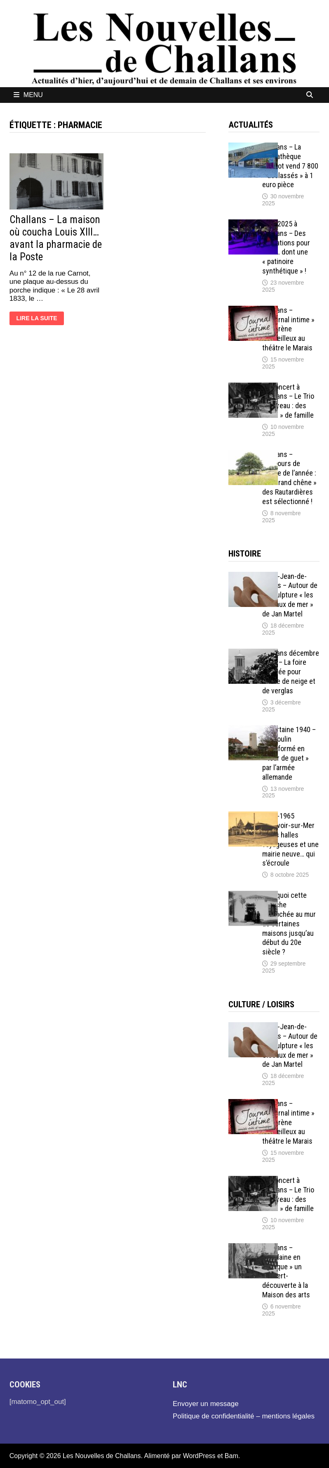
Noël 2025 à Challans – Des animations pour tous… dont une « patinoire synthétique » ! (286, 247)
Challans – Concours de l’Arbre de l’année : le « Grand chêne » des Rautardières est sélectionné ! (289, 478)
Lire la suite (36, 319)
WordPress (199, 1455)
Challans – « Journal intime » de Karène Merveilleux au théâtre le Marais (288, 329)
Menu (28, 94)
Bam (231, 1455)
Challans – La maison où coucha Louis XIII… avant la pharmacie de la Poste (55, 238)
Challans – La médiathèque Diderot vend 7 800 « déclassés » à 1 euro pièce (290, 166)
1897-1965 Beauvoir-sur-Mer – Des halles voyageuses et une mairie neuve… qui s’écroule (290, 839)
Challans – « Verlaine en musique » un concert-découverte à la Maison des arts (286, 1271)
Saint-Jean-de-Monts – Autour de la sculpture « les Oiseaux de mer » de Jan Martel (289, 595)
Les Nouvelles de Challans (102, 1455)
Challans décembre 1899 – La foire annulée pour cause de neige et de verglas (290, 672)
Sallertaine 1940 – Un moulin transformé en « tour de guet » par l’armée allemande (289, 753)
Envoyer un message (206, 1404)
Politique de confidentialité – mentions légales (244, 1416)
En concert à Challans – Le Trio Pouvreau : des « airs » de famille (288, 401)
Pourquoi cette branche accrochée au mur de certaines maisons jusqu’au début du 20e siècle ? (289, 923)
